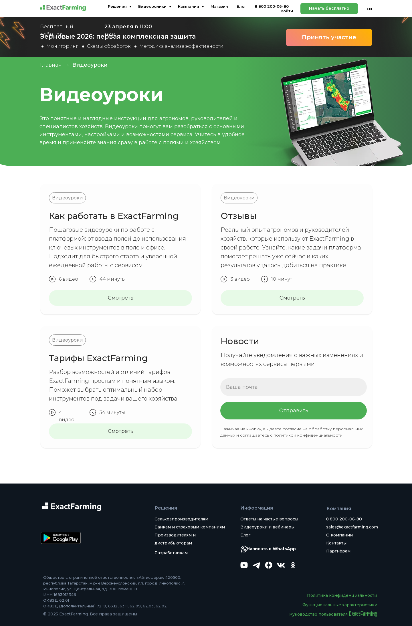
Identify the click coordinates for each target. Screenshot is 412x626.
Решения (118, 6)
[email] (293, 387)
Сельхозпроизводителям (181, 519)
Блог (241, 6)
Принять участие (329, 37)
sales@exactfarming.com (352, 527)
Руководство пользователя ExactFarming (333, 614)
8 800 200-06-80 (272, 6)
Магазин (219, 6)
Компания (189, 6)
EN (369, 9)
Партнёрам (338, 551)
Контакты (336, 543)
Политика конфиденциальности (342, 595)
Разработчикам (171, 552)
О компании (339, 535)
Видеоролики (153, 6)
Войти (287, 11)
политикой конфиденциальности (308, 435)
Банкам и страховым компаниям (189, 527)
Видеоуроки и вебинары (267, 527)
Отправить (293, 410)
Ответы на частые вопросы (269, 519)
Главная (51, 65)
